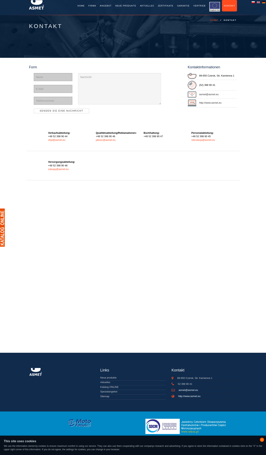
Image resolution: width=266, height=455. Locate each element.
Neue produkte (108, 377)
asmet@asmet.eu (209, 94)
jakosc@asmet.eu (106, 140)
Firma (92, 6)
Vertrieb (199, 6)
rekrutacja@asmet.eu (203, 140)
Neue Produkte (125, 6)
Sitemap (104, 396)
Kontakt (229, 6)
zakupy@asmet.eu (58, 169)
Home (81, 6)
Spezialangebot (108, 391)
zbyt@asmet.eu (56, 140)
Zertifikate (165, 6)
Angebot (106, 6)
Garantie (183, 6)
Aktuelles (147, 6)
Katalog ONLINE (109, 387)
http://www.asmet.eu (210, 102)
